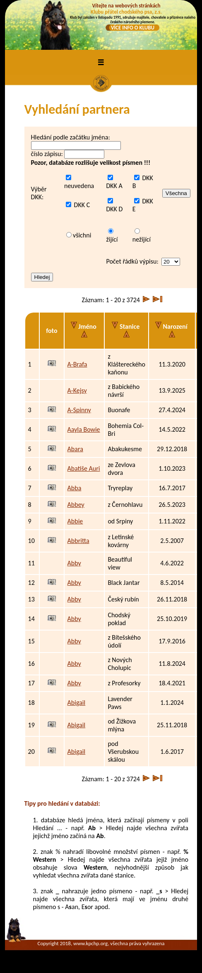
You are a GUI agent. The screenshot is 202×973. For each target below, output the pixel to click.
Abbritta (78, 541)
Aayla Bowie (83, 429)
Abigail (76, 703)
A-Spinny (79, 410)
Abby (74, 563)
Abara (75, 449)
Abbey (75, 505)
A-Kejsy (77, 390)
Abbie (75, 521)
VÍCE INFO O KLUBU (132, 27)
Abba (74, 488)
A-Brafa (77, 364)
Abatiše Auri (83, 468)
